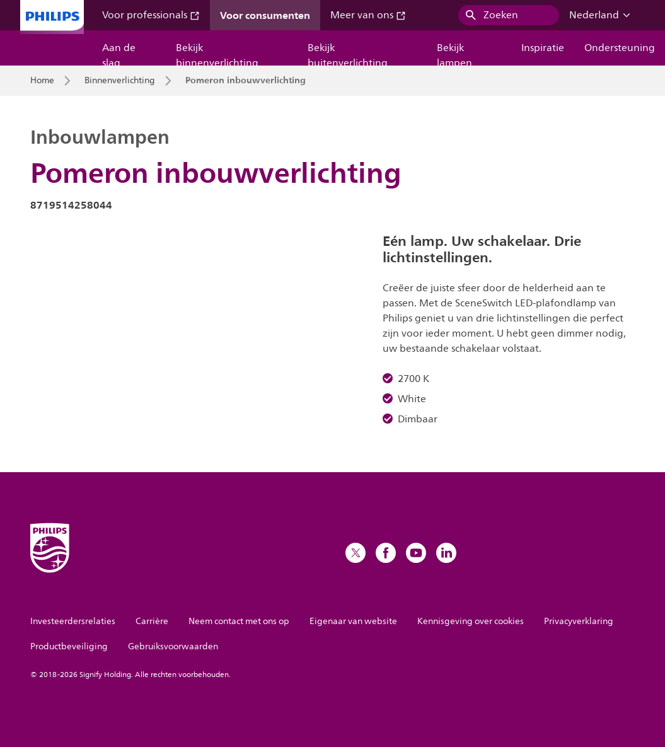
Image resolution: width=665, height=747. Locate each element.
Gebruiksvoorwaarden (173, 646)
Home (42, 80)
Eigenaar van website (353, 621)
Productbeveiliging (69, 646)
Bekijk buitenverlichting (348, 53)
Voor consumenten (265, 15)
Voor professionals (151, 15)
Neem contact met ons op (238, 621)
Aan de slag (119, 53)
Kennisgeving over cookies (470, 621)
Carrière (152, 621)
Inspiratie (542, 48)
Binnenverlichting (119, 80)
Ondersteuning (619, 48)
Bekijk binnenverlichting (217, 53)
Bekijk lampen (454, 53)
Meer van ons (368, 15)
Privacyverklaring (578, 621)
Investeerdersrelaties (72, 621)
